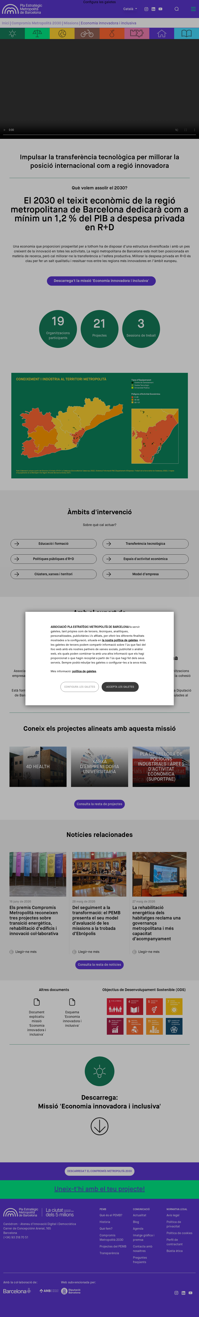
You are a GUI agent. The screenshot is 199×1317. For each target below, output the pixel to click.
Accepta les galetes (120, 686)
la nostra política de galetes (120, 640)
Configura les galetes (79, 686)
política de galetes (84, 671)
